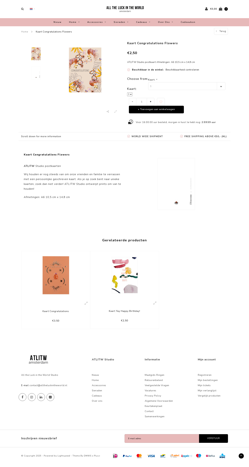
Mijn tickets (204, 387)
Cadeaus (143, 23)
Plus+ (97, 458)
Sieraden (121, 23)
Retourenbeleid (154, 382)
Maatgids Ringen (154, 377)
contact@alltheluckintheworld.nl (48, 387)
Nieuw (58, 23)
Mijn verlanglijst (207, 393)
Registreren (205, 377)
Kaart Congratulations (56, 313)
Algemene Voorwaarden (159, 403)
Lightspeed (64, 458)
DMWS (87, 458)
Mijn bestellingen (208, 382)
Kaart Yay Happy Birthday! (124, 313)
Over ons (165, 23)
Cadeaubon (188, 23)
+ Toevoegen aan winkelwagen (156, 111)
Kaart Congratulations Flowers (54, 33)
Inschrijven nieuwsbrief (39, 441)
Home (74, 23)
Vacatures (150, 393)
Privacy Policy (153, 398)
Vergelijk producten (209, 398)
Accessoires (96, 23)
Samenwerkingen (155, 419)
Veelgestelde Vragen (157, 387)
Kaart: (152, 81)
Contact (149, 413)
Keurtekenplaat (153, 408)
